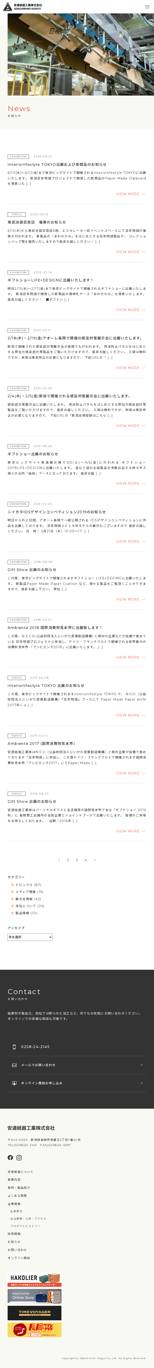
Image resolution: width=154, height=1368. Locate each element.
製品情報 (22, 913)
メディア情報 (25, 892)
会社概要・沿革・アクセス (28, 1218)
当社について (25, 906)
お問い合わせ (17, 1250)
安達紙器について (20, 1172)
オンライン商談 (19, 1258)
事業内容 (14, 1179)
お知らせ (14, 1242)
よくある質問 (17, 1196)
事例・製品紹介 (19, 1187)
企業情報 (14, 1204)
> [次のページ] (95, 860)
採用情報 (14, 1234)
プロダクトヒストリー (25, 1226)
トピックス (24, 885)
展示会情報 (24, 899)
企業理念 (16, 1211)
